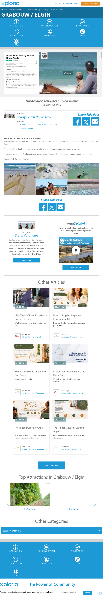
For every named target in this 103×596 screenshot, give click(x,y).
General (54, 125)
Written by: (27, 232)
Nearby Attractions (26, 129)
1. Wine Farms (30, 509)
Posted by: (20, 114)
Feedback (68, 3)
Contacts (58, 3)
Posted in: (20, 122)
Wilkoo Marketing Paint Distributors (33, 337)
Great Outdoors (25, 125)
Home (4, 9)
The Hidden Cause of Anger (29, 427)
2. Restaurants (72, 509)
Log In (76, 3)
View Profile (26, 260)
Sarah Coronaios (26, 235)
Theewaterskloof (17, 9)
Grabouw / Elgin (34, 9)
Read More (76, 267)
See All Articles (51, 465)
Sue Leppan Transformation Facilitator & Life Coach (72, 337)
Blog (46, 9)
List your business (90, 3)
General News (56, 9)
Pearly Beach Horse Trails (35, 117)
